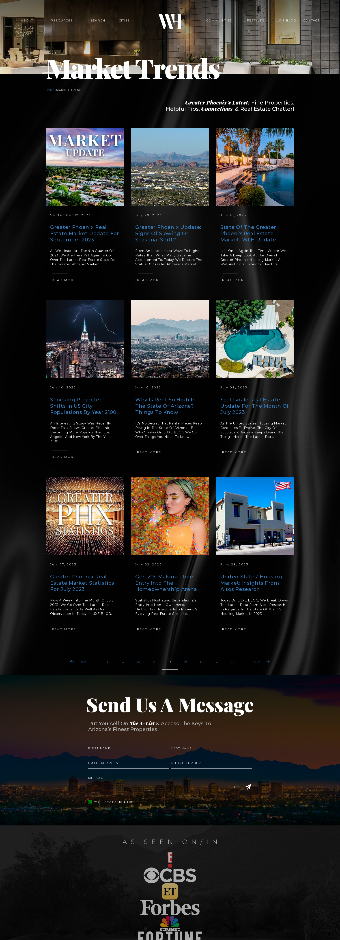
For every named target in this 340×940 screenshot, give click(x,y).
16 (185, 661)
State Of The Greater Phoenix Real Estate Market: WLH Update (248, 233)
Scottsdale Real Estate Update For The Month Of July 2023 (254, 406)
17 (201, 661)
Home (50, 90)
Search (97, 20)
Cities (124, 20)
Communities (219, 20)
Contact (310, 20)
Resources (62, 20)
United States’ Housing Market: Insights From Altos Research (251, 583)
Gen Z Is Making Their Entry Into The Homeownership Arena (166, 583)
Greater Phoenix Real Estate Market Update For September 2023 (84, 233)
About (27, 20)
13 (138, 661)
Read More (64, 280)
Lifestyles (253, 20)
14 (154, 661)
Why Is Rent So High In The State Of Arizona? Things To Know (165, 406)
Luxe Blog (285, 20)
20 (233, 661)
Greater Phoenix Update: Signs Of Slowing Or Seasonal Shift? (168, 233)
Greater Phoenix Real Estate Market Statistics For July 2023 (82, 583)
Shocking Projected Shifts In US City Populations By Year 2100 (83, 406)
